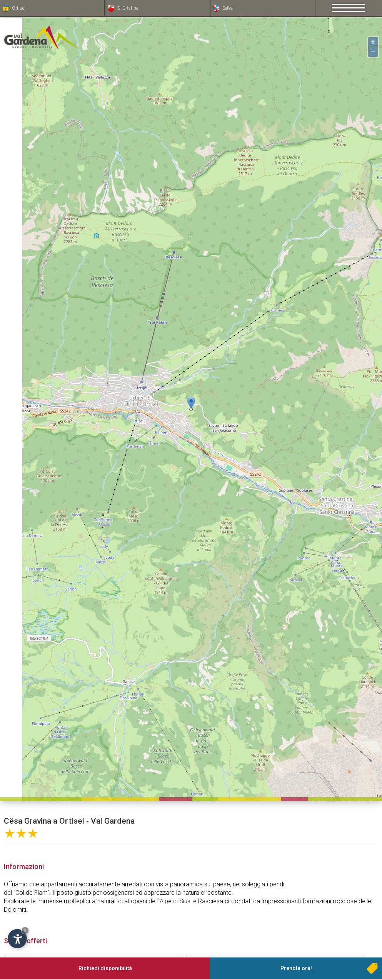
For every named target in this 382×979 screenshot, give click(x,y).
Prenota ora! (296, 968)
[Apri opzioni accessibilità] (17, 938)
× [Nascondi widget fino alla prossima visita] (25, 930)
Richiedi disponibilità (105, 968)
